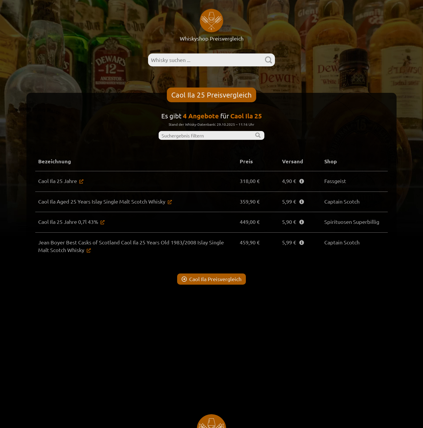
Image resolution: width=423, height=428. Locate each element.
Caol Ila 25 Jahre (57, 181)
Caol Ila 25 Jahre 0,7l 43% (68, 222)
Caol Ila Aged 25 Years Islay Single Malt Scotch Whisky (101, 201)
